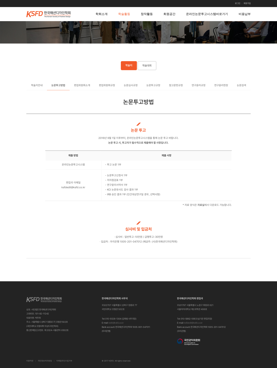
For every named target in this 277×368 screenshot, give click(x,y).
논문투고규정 (153, 85)
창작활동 (147, 14)
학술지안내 (37, 85)
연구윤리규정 (198, 85)
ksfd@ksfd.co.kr (116, 322)
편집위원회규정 (107, 85)
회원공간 (169, 14)
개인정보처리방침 (45, 361)
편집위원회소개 (82, 85)
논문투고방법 (58, 85)
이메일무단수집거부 (64, 361)
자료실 (201, 205)
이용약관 (29, 361)
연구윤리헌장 (221, 85)
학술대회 (147, 65)
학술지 (128, 65)
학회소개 (102, 14)
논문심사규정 (131, 85)
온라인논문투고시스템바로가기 (207, 14)
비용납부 (245, 14)
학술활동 (124, 14)
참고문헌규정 (176, 85)
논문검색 (241, 85)
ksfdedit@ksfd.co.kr (193, 322)
